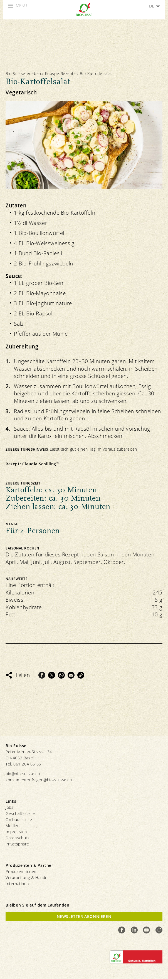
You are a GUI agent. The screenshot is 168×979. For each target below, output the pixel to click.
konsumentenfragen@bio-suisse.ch (39, 779)
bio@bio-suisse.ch (23, 773)
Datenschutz (17, 837)
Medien (13, 825)
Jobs (9, 807)
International (18, 883)
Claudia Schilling (39, 463)
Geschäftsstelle (20, 813)
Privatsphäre (17, 844)
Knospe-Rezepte (60, 73)
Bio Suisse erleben (23, 73)
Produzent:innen (21, 871)
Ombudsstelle (19, 819)
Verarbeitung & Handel (27, 877)
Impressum (16, 831)
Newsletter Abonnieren (84, 916)
